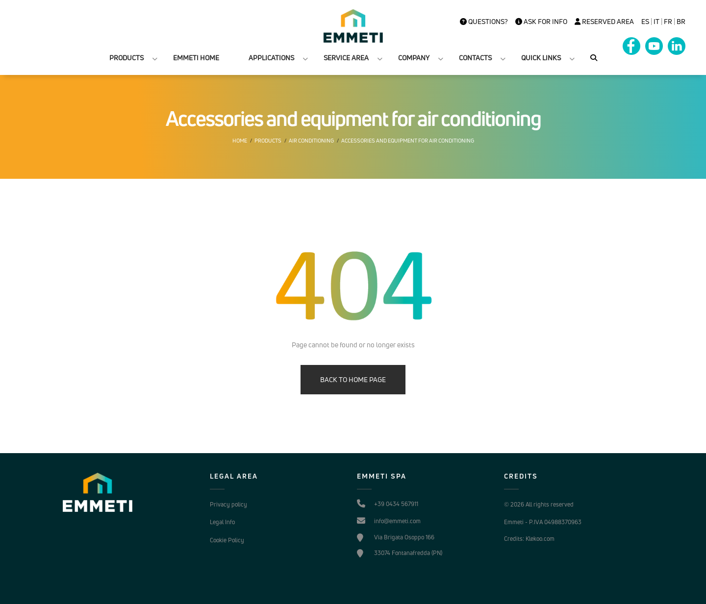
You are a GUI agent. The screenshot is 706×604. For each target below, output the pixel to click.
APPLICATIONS (271, 57)
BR (681, 21)
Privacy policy (228, 504)
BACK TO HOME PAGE (353, 379)
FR (668, 21)
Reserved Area (604, 21)
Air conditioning (311, 140)
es (645, 21)
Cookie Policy (227, 540)
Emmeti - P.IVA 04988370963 (542, 522)
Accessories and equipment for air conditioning (407, 140)
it (656, 21)
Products (267, 140)
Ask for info (541, 21)
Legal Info (222, 522)
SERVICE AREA (346, 57)
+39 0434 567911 (396, 504)
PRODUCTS (126, 57)
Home (239, 140)
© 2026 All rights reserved (539, 504)
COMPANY (413, 57)
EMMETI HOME (196, 57)
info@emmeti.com (397, 521)
